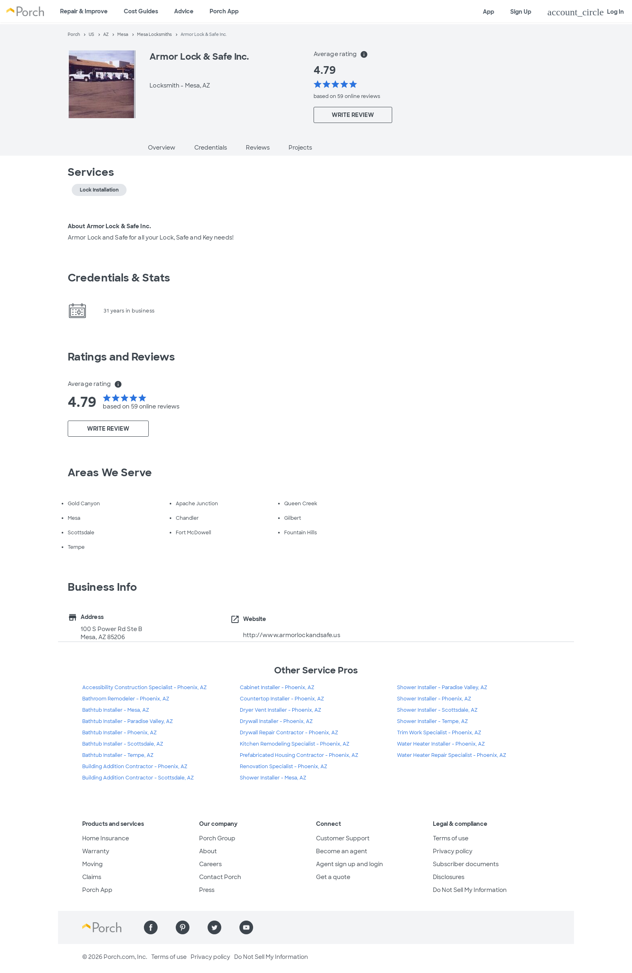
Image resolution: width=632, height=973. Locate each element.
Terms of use (450, 838)
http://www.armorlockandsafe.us (291, 635)
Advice (183, 11)
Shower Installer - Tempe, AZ (432, 721)
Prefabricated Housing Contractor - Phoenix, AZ (299, 755)
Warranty (95, 851)
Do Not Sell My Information (470, 890)
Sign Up (520, 11)
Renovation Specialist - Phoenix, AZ (283, 766)
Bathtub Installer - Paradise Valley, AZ (127, 721)
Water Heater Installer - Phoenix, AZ (441, 744)
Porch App (224, 11)
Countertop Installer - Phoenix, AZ (282, 699)
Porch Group (217, 838)
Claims (91, 877)
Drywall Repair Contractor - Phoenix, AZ (289, 732)
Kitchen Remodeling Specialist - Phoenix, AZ (294, 744)
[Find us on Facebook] (151, 927)
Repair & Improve (84, 11)
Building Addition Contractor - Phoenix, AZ (134, 766)
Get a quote (333, 877)
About (208, 851)
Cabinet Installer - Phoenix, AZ (277, 687)
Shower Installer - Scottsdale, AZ (437, 710)
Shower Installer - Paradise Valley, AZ (442, 687)
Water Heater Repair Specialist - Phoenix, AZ (451, 755)
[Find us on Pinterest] (182, 927)
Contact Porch (220, 877)
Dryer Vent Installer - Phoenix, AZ (280, 710)
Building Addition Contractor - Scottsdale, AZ (138, 778)
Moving (92, 864)
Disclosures (448, 877)
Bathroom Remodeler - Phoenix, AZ (125, 699)
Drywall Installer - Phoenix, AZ (276, 721)
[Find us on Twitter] (214, 927)
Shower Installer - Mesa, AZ (273, 778)
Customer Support (343, 838)
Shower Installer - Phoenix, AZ (434, 699)
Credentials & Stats (119, 278)
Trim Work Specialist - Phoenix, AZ (439, 732)
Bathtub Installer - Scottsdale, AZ (122, 744)
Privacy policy (452, 851)
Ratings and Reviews (121, 357)
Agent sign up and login (349, 864)
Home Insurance (105, 838)
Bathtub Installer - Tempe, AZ (118, 755)
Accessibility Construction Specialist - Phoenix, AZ (144, 687)
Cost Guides (141, 11)
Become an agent (341, 851)
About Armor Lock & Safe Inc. (109, 226)
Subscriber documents (466, 864)
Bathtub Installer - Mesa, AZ (115, 710)
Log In (585, 12)
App (488, 11)
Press (206, 890)
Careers (210, 864)
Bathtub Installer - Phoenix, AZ (119, 732)
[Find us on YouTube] (246, 927)
